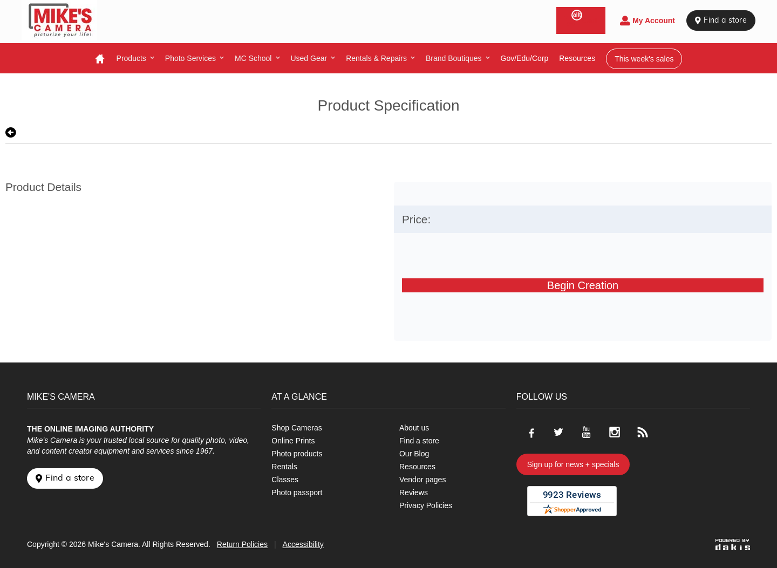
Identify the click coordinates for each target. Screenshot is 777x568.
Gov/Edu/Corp (525, 58)
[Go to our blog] (642, 432)
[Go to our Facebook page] (530, 432)
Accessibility (303, 544)
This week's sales (644, 58)
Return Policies (242, 544)
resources (577, 58)
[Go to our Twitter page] (558, 432)
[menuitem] (135, 58)
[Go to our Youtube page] (586, 432)
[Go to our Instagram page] (614, 432)
